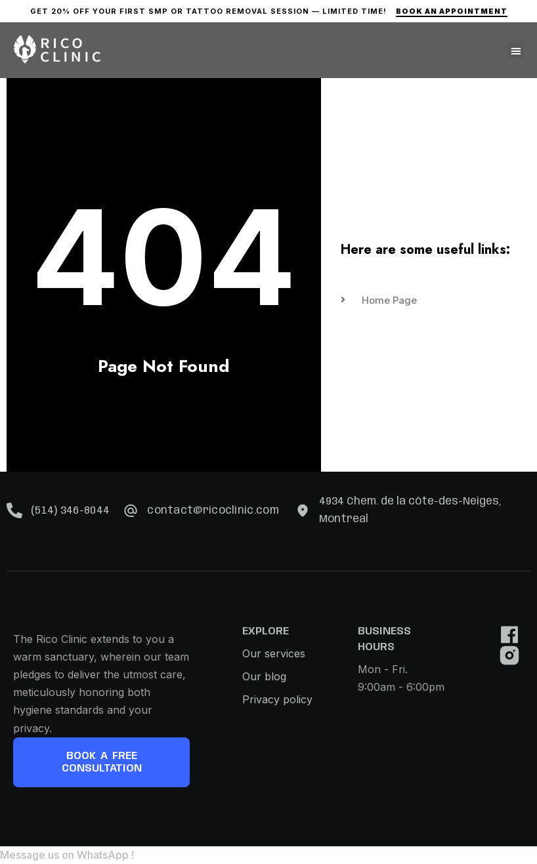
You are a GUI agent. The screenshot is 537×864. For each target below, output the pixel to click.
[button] (516, 50)
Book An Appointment (451, 11)
